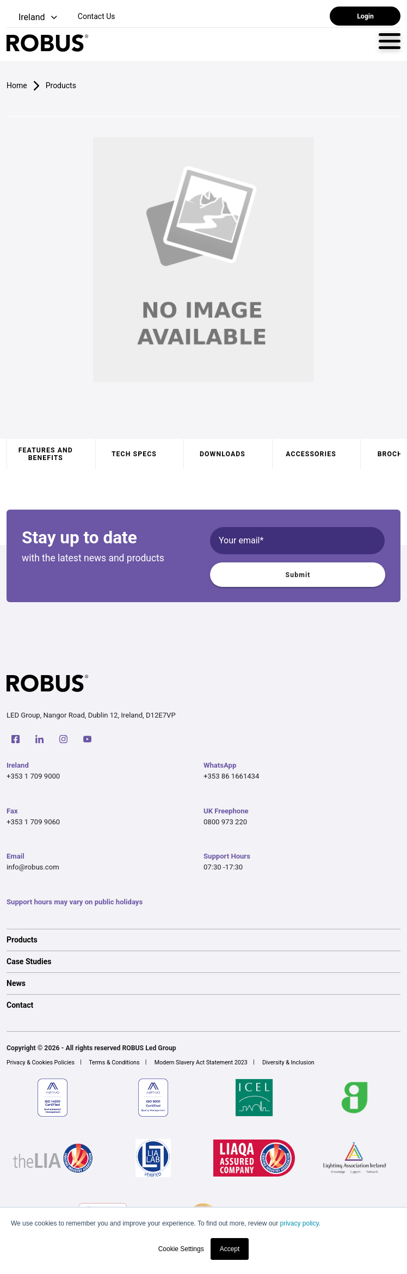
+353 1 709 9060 (33, 822)
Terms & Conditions (114, 1062)
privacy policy (299, 1223)
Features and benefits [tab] (45, 454)
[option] (203, 940)
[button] (33, 18)
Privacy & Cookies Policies (41, 1062)
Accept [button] (230, 1249)
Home (17, 85)
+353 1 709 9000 (33, 776)
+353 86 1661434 (231, 776)
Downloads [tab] (222, 454)
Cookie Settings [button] (181, 1249)
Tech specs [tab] (134, 454)
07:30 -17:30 (223, 867)
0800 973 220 (225, 822)
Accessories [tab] (311, 454)
